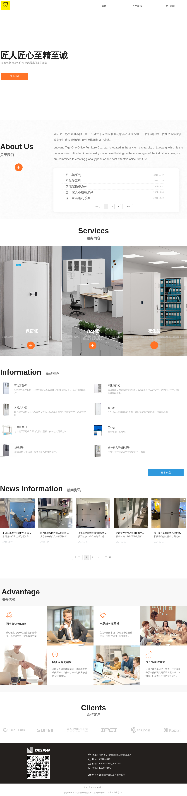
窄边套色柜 (20, 385)
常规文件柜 (20, 407)
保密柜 (111, 408)
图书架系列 (73, 175)
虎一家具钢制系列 (77, 198)
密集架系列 (73, 180)
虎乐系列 (19, 447)
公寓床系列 (20, 427)
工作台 (111, 427)
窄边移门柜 (114, 385)
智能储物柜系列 (76, 186)
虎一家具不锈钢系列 (79, 192)
